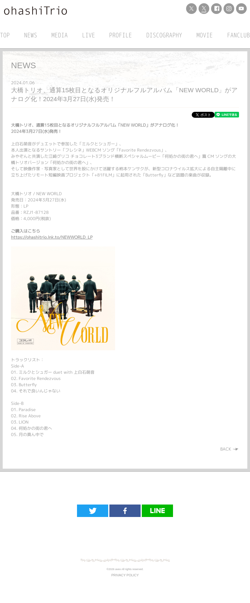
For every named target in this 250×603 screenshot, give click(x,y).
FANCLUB (238, 35)
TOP (5, 35)
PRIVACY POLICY (125, 575)
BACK (229, 449)
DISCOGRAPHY (164, 35)
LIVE (88, 35)
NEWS (30, 35)
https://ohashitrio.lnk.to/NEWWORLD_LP (51, 237)
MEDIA (59, 35)
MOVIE (204, 35)
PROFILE (120, 35)
